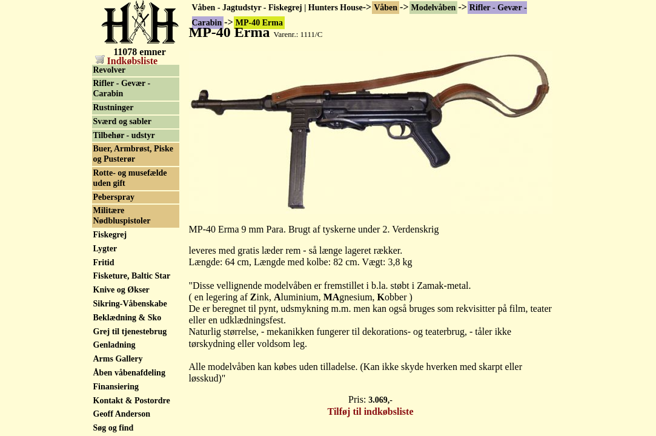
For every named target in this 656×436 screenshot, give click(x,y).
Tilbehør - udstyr (124, 135)
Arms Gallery (118, 358)
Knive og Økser (121, 289)
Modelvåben (433, 7)
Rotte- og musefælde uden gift (130, 178)
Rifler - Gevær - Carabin (122, 88)
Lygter (105, 248)
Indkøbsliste (126, 61)
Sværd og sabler (122, 121)
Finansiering (116, 386)
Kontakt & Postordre (131, 400)
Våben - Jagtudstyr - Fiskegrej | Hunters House (277, 7)
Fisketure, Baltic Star (132, 275)
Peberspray (113, 197)
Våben (385, 7)
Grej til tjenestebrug (130, 331)
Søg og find (113, 427)
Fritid (103, 262)
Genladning (114, 344)
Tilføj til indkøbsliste (371, 411)
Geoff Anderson (122, 413)
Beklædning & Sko (127, 317)
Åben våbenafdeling (129, 372)
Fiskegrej (110, 234)
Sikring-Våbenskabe (130, 303)
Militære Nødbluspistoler (122, 215)
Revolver (109, 69)
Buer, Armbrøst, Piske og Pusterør (133, 154)
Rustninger (113, 107)
